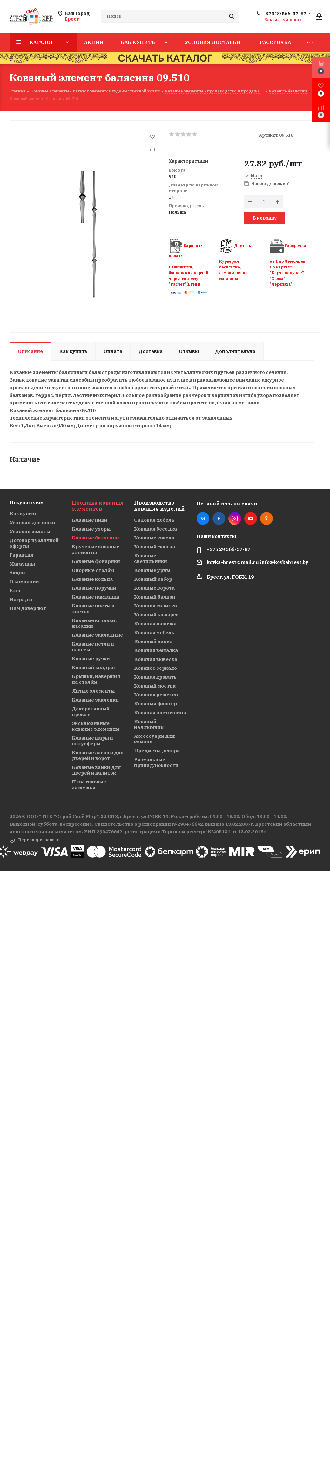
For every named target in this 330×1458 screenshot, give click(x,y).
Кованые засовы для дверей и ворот (98, 755)
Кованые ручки (91, 658)
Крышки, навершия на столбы (96, 679)
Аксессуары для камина (154, 739)
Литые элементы (93, 691)
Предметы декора (157, 751)
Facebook (218, 518)
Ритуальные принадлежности (156, 762)
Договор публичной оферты (34, 543)
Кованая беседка (155, 529)
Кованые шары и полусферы (92, 741)
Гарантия (21, 555)
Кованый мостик (155, 686)
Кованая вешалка (156, 650)
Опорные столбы (93, 570)
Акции (17, 573)
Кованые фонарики (96, 561)
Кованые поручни (94, 588)
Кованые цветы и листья (93, 608)
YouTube (250, 518)
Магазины (22, 564)
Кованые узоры (91, 529)
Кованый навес (153, 641)
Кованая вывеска (155, 659)
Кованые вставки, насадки (94, 623)
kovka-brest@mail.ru (233, 562)
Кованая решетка (156, 695)
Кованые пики (89, 520)
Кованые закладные (97, 635)
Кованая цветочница (160, 712)
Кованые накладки (95, 597)
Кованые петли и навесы (93, 647)
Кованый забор (153, 579)
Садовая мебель (154, 520)
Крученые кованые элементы (95, 549)
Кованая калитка (155, 606)
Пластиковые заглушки (89, 784)
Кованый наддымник (149, 724)
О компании (24, 582)
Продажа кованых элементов (98, 505)
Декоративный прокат (91, 711)
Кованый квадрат (94, 667)
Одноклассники (266, 518)
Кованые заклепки (95, 700)
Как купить (24, 514)
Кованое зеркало (155, 668)
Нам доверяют (28, 608)
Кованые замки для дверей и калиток (96, 770)
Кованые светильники (150, 558)
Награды (21, 599)
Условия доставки (32, 522)
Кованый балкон (154, 597)
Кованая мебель (154, 632)
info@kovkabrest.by (284, 562)
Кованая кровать (155, 677)
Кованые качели (154, 538)
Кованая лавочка (155, 623)
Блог (15, 590)
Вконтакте (203, 518)
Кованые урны (152, 570)
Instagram (234, 518)
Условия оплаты (30, 531)
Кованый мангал (154, 547)
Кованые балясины (96, 538)
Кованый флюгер (155, 704)
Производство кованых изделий (159, 505)
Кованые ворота (154, 588)
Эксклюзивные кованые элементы (95, 726)
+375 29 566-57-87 (284, 14)
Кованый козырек (156, 615)
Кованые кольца (92, 579)
